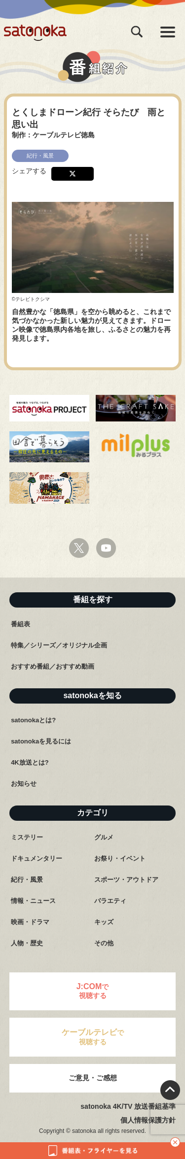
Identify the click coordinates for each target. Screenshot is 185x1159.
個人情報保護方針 (148, 1120)
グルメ (103, 837)
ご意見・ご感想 (93, 1078)
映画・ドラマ (30, 922)
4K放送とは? (30, 762)
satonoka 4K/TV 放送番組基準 (128, 1106)
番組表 (20, 624)
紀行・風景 (27, 879)
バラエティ (110, 900)
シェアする (29, 171)
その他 (103, 943)
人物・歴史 (27, 943)
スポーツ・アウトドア (126, 879)
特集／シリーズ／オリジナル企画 (59, 645)
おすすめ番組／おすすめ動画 (52, 666)
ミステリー (27, 837)
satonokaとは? (33, 720)
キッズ (103, 922)
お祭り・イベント (120, 858)
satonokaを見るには (41, 741)
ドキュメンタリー (36, 858)
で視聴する (92, 990)
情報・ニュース (33, 900)
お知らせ (24, 783)
